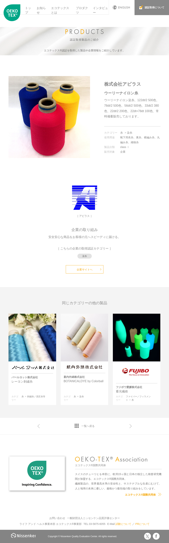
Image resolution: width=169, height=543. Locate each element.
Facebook (156, 536)
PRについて (142, 523)
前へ (38, 426)
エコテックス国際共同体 (12, 13)
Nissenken (24, 536)
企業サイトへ (85, 269)
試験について (123, 523)
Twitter (147, 536)
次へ (130, 426)
